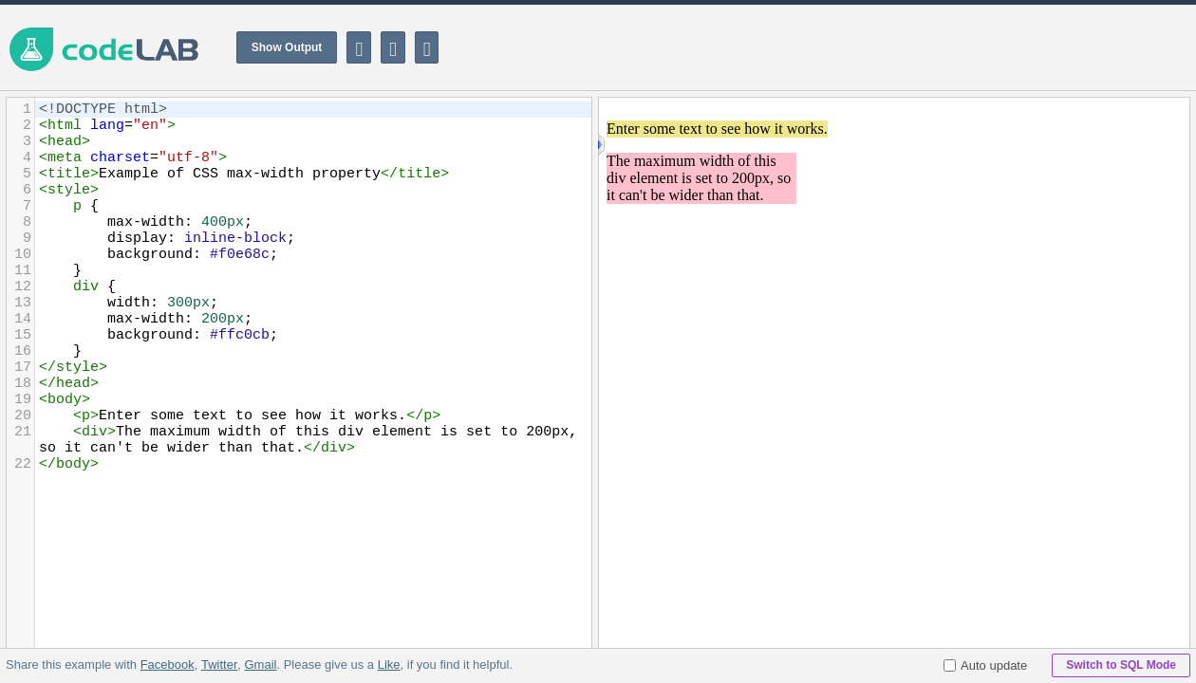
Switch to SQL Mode (1121, 665)
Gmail (260, 664)
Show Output (287, 47)
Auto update (985, 665)
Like (388, 664)
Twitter (219, 664)
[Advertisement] (850, 47)
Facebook (167, 664)
